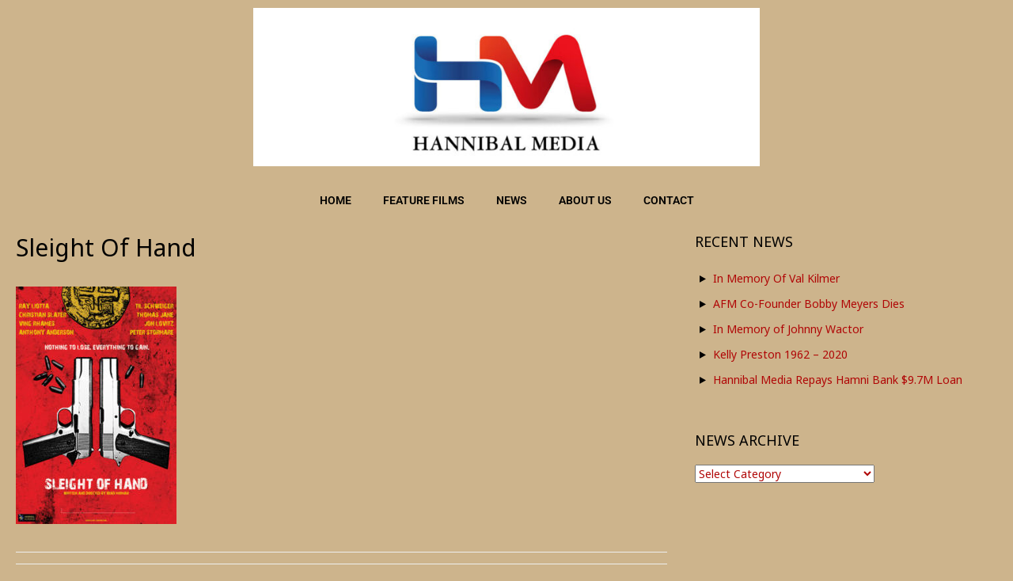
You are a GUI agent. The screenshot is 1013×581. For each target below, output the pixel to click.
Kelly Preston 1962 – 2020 (780, 354)
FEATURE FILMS (424, 200)
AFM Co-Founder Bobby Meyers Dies (809, 303)
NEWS (511, 200)
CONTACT (668, 200)
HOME (335, 200)
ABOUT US (585, 200)
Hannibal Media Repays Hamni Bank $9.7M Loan (837, 379)
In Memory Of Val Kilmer (776, 278)
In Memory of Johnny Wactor (788, 328)
